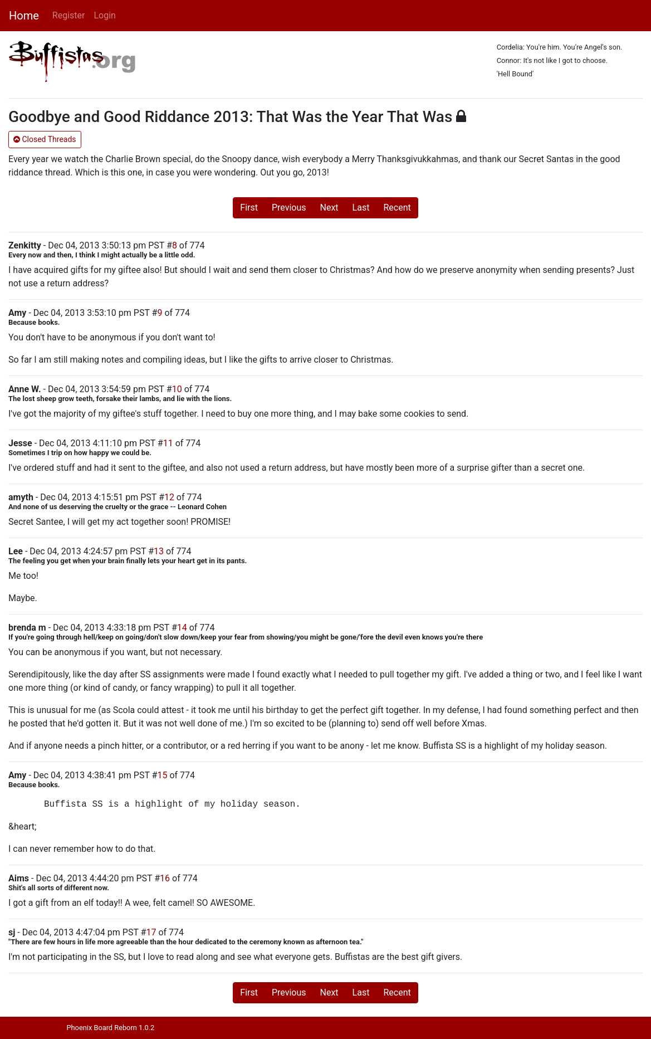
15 (162, 775)
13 (159, 551)
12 (169, 497)
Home (24, 15)
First (249, 207)
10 (177, 389)
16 (165, 878)
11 (168, 443)
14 (182, 627)
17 (151, 932)
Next (329, 207)
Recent (396, 207)
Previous (289, 207)
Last (361, 207)
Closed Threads (44, 139)
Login (104, 15)
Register (68, 15)
